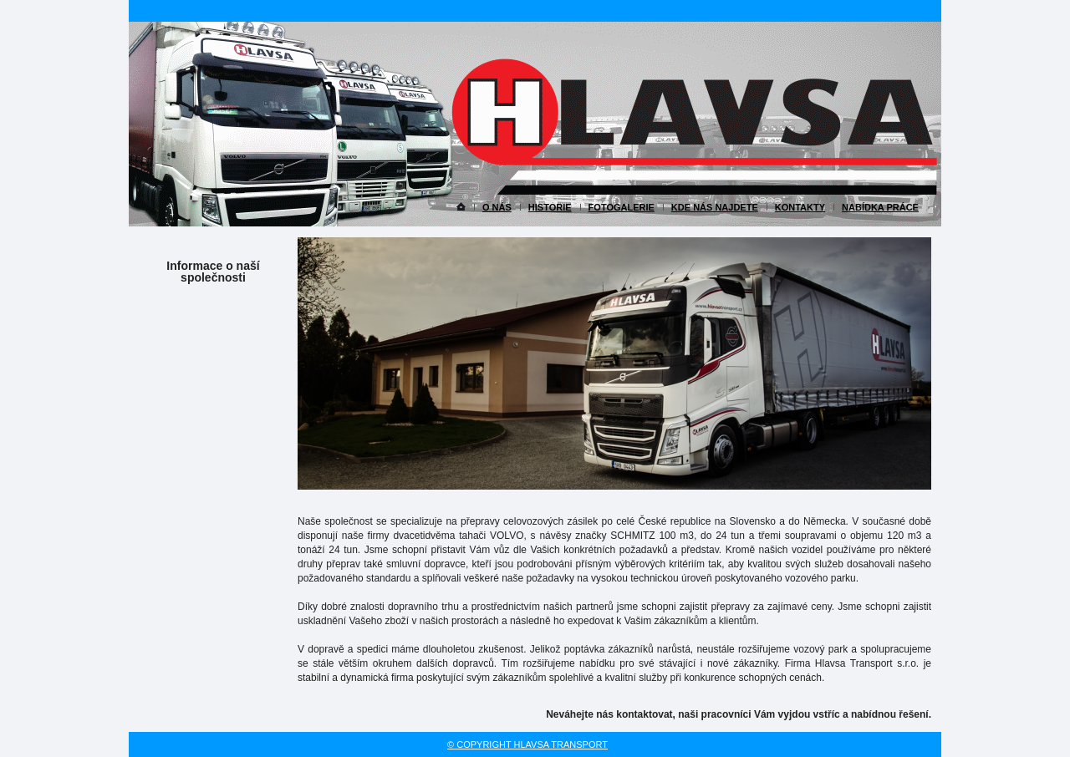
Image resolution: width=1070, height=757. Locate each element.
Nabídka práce (880, 207)
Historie (550, 207)
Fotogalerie (621, 207)
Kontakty (800, 207)
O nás (497, 207)
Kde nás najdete (714, 207)
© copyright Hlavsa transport (527, 744)
